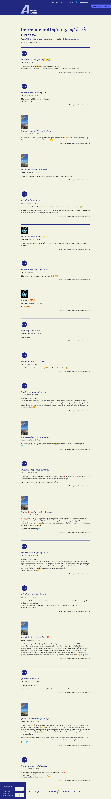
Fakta (70, 2)
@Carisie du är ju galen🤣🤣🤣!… (37, 59)
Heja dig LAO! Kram (30, 330)
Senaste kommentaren (72, 39)
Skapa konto (97, 6)
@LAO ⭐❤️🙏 (28, 300)
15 (49, 792)
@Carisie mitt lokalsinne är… (34, 594)
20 (63, 792)
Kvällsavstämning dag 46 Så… (35, 552)
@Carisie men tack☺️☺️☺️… (33, 678)
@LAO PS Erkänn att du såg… (35, 169)
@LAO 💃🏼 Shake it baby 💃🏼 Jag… (36, 512)
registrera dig (70, 72)
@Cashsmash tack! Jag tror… (34, 92)
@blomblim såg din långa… (33, 361)
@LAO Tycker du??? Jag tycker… (36, 131)
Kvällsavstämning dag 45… (33, 392)
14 (47, 792)
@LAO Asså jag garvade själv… (35, 437)
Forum (55, 2)
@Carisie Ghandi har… (31, 200)
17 (55, 792)
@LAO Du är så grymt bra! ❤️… (35, 637)
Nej (20, 796)
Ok (19, 790)
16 (52, 792)
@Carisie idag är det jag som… (35, 470)
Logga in (107, 6)
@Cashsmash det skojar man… (35, 269)
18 (58, 792)
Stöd (63, 2)
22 (69, 792)
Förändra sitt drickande (34, 39)
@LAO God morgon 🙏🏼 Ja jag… (35, 718)
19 (61, 792)
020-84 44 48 (84, 2)
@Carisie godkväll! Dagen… (34, 766)
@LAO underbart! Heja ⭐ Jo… (35, 236)
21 (66, 792)
